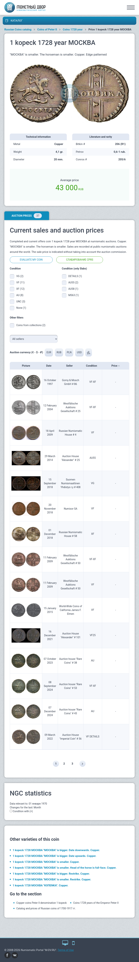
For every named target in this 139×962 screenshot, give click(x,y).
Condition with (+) (23, 811)
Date (50, 365)
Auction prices (27, 215)
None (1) (21, 307)
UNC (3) (20, 301)
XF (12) (20, 288)
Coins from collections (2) (30, 325)
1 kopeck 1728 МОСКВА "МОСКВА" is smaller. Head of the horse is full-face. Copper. (64, 867)
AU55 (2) (73, 282)
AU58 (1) (73, 288)
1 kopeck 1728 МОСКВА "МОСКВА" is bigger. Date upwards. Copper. (54, 856)
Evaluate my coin (31, 259)
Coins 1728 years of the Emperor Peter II (96, 902)
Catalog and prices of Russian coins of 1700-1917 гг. (46, 908)
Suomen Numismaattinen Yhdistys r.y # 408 (71, 483)
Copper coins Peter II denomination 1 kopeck (41, 902)
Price (115, 365)
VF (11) (20, 282)
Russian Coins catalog (17, 29)
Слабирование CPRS (79, 259)
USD (79, 352)
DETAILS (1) (74, 276)
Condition (92, 365)
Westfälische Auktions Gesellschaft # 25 (70, 407)
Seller (70, 365)
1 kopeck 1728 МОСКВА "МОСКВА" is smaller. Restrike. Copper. (52, 879)
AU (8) (19, 295)
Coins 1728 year (73, 29)
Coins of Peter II (47, 29)
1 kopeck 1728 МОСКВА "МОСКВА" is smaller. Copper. (46, 862)
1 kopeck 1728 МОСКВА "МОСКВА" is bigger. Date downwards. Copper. (56, 850)
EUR (49, 352)
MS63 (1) (73, 295)
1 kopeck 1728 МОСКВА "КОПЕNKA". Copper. (40, 885)
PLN (69, 352)
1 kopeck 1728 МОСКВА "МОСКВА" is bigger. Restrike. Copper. (51, 873)
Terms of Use (66, 950)
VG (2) (19, 276)
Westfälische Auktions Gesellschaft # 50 (70, 559)
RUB (59, 352)
